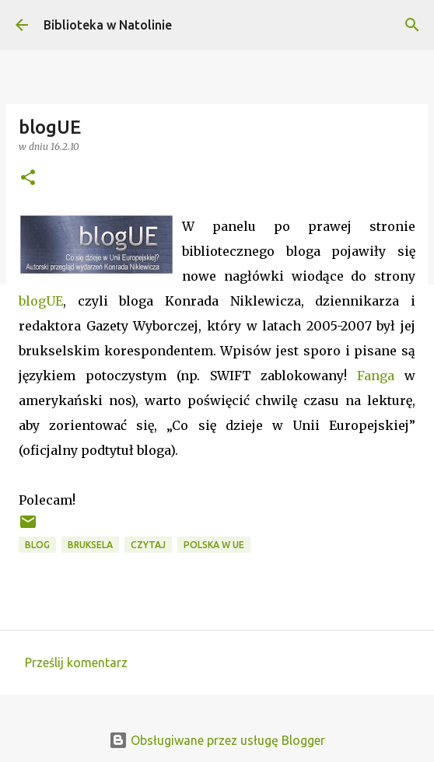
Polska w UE (214, 545)
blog (37, 545)
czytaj (148, 545)
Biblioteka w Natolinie (108, 25)
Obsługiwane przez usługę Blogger (217, 740)
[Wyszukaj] (412, 25)
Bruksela (90, 545)
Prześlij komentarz (76, 662)
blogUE (41, 301)
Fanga (375, 375)
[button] (28, 178)
